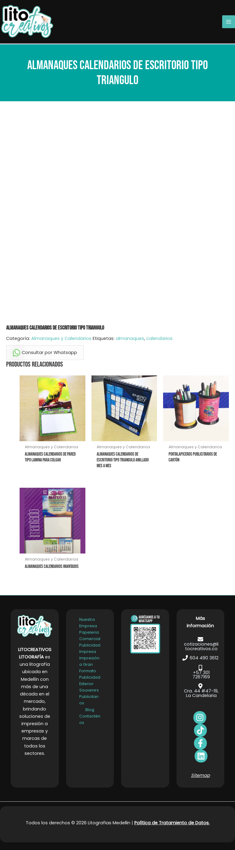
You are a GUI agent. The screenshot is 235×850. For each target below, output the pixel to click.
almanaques (130, 338)
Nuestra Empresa (88, 622)
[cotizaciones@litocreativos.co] (200, 643)
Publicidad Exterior (89, 680)
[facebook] (199, 717)
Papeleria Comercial (89, 635)
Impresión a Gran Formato (89, 664)
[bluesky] (200, 743)
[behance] (200, 730)
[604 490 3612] (200, 658)
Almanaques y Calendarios (61, 338)
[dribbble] (201, 756)
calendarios (159, 338)
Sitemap (200, 775)
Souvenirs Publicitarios (89, 697)
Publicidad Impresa (89, 648)
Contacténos (89, 719)
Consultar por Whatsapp (45, 352)
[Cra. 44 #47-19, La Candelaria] (200, 690)
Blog (89, 709)
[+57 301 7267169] (200, 672)
